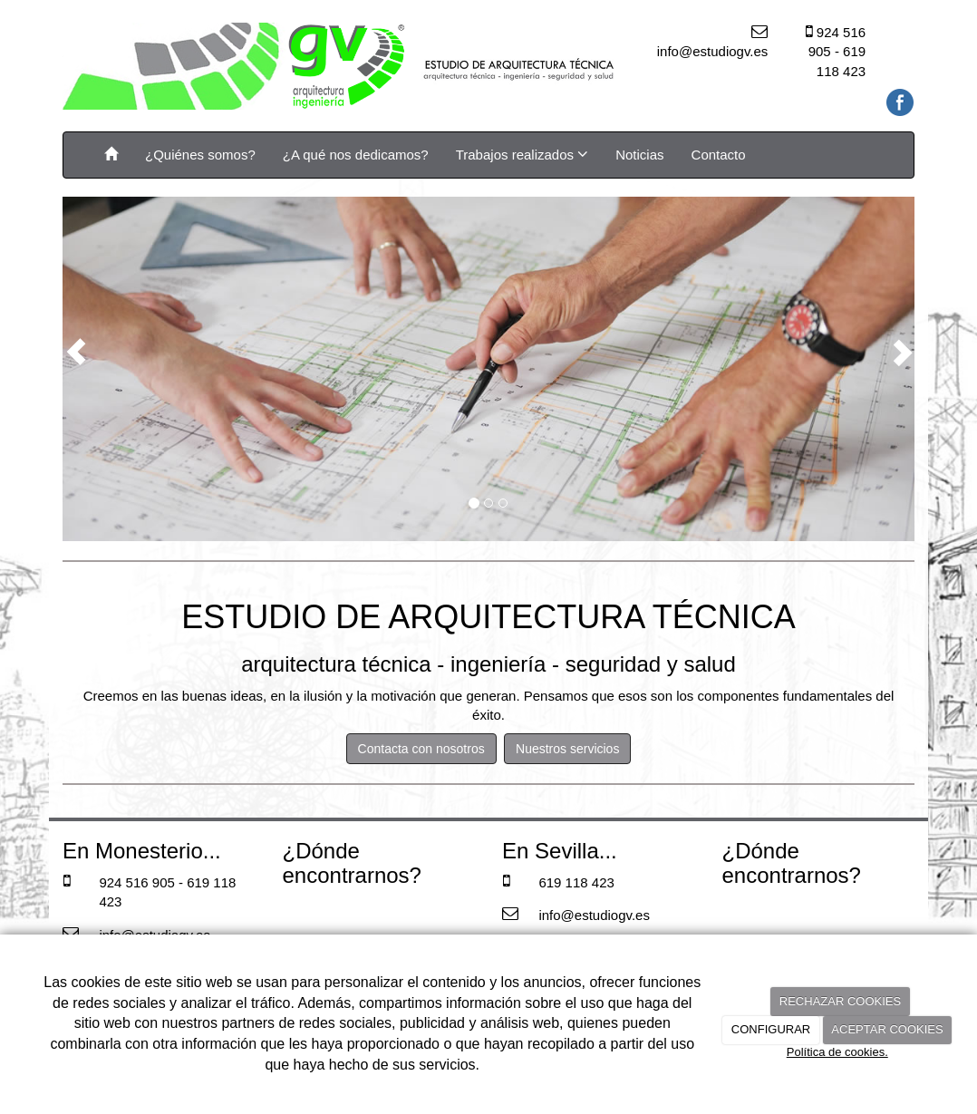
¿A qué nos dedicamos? (356, 154)
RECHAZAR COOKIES (840, 1001)
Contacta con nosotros (421, 748)
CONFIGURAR (770, 1029)
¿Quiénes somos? (200, 154)
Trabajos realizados (522, 154)
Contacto (719, 154)
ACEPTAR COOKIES (887, 1029)
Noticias (639, 154)
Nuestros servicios (567, 748)
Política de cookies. (837, 1052)
